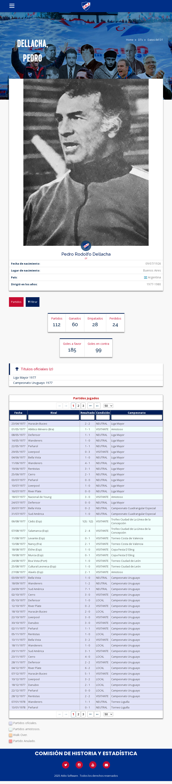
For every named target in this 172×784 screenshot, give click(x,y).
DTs (140, 40)
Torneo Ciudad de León (126, 561)
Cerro (31, 474)
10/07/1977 (18, 485)
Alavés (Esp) (35, 572)
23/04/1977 (18, 423)
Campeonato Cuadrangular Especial (133, 508)
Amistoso (117, 429)
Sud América (36, 514)
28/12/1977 (18, 696)
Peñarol (33, 446)
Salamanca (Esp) (38, 531)
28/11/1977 (18, 662)
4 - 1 (87, 463)
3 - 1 (87, 469)
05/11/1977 (18, 634)
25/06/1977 (18, 474)
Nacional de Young (39, 497)
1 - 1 (87, 429)
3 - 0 (87, 497)
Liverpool (34, 452)
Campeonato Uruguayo (125, 578)
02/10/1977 (18, 594)
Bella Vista (34, 457)
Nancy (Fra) (35, 544)
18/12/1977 (18, 685)
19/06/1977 (18, 469)
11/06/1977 (18, 463)
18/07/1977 (18, 497)
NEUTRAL (101, 423)
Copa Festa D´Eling (122, 549)
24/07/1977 (18, 502)
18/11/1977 (18, 645)
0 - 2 (87, 508)
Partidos (16, 302)
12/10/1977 (18, 606)
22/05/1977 (18, 446)
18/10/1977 (18, 611)
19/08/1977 (18, 555)
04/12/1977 (18, 668)
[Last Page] (97, 406)
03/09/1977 (18, 578)
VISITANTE (102, 429)
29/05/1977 (18, 452)
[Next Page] (90, 406)
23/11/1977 (18, 656)
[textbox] (18, 417)
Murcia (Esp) (35, 555)
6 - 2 (87, 668)
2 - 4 (87, 531)
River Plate (34, 491)
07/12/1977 (18, 673)
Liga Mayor (117, 423)
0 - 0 (87, 480)
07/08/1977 (18, 531)
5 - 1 (87, 673)
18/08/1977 (18, 549)
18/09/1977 (18, 583)
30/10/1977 (18, 623)
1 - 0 (87, 440)
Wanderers (35, 440)
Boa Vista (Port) (37, 561)
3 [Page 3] (83, 406)
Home (129, 40)
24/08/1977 (18, 561)
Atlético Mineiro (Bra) (41, 429)
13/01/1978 (18, 707)
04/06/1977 (18, 457)
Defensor (34, 435)
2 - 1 (87, 474)
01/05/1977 (18, 429)
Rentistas (34, 469)
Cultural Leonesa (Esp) (42, 566)
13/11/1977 (18, 640)
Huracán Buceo (37, 423)
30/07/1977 (18, 508)
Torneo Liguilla (120, 702)
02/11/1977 (18, 628)
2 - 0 (87, 611)
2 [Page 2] (78, 406)
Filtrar (32, 302)
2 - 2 (87, 423)
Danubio (33, 623)
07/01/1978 (18, 702)
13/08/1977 (18, 544)
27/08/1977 (18, 572)
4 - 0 (87, 656)
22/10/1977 (18, 617)
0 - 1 (87, 538)
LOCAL (100, 600)
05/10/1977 (18, 600)
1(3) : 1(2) (87, 521)
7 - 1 (87, 589)
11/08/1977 (18, 538)
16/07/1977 (18, 491)
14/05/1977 (18, 440)
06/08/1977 (18, 521)
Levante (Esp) (36, 538)
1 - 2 (87, 583)
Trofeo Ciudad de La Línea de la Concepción (130, 521)
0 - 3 (87, 452)
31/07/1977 (18, 514)
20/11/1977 (18, 651)
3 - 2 (87, 640)
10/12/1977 (18, 679)
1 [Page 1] (73, 406)
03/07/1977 (18, 480)
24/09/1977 (18, 589)
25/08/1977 (18, 566)
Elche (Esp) (35, 549)
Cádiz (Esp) (35, 521)
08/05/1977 (18, 435)
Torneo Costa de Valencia (127, 538)
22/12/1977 (18, 690)
